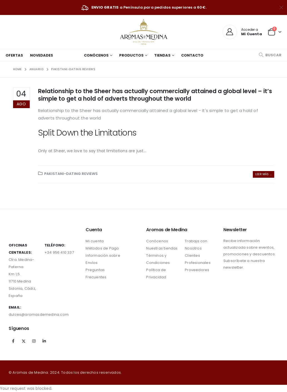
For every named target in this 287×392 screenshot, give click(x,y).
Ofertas (14, 55)
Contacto (192, 55)
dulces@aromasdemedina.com (39, 314)
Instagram (34, 341)
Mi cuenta (95, 241)
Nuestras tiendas (162, 248)
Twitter (23, 341)
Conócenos (96, 55)
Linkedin (44, 341)
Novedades (41, 55)
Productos (131, 55)
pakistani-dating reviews (71, 173)
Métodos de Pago (102, 248)
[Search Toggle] (270, 55)
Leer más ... (263, 174)
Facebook (13, 341)
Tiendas (162, 55)
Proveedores (197, 270)
